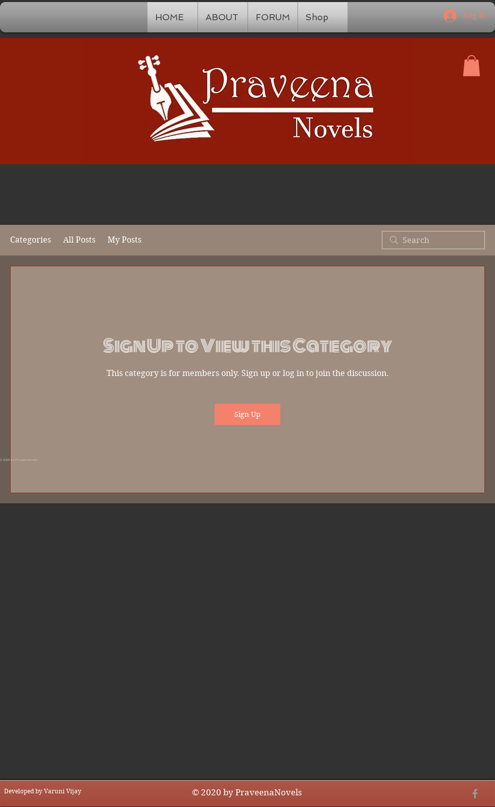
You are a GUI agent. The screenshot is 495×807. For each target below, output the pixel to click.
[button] (471, 65)
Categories (30, 240)
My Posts (124, 240)
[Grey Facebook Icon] (475, 793)
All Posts (79, 240)
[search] (433, 240)
